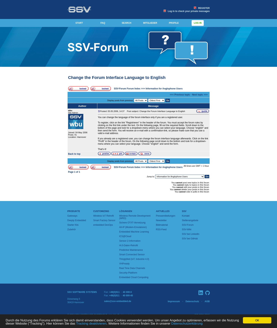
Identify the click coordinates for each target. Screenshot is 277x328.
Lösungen (125, 211)
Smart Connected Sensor (132, 254)
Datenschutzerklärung (186, 324)
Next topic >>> (200, 94)
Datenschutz (192, 301)
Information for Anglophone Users (164, 88)
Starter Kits (73, 225)
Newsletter (161, 220)
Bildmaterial (162, 225)
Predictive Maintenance (131, 250)
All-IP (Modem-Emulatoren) (133, 227)
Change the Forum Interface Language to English (117, 77)
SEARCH (126, 23)
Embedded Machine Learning (134, 231)
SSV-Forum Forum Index (127, 88)
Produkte (73, 211)
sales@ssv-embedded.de (117, 301)
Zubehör (71, 229)
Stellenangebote (190, 220)
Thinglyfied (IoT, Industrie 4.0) (134, 259)
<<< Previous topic (180, 94)
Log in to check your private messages (187, 11)
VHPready (124, 263)
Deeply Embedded (76, 220)
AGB (207, 301)
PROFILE (174, 23)
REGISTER (202, 8)
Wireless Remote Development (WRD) (135, 217)
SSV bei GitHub (190, 238)
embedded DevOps (103, 225)
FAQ (103, 23)
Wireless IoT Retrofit (103, 215)
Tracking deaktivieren (91, 324)
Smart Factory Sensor (104, 220)
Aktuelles (163, 211)
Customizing (101, 211)
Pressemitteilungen (165, 215)
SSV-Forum (188, 225)
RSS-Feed (161, 229)
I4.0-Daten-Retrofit (128, 245)
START (79, 23)
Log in (197, 23)
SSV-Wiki (186, 229)
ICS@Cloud (125, 236)
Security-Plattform (128, 272)
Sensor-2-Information (130, 241)
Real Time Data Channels (132, 268)
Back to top (74, 154)
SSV (184, 211)
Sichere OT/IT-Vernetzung (132, 222)
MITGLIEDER (150, 23)
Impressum (174, 301)
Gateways (72, 215)
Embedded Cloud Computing (133, 277)
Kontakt (186, 215)
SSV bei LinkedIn (190, 234)
